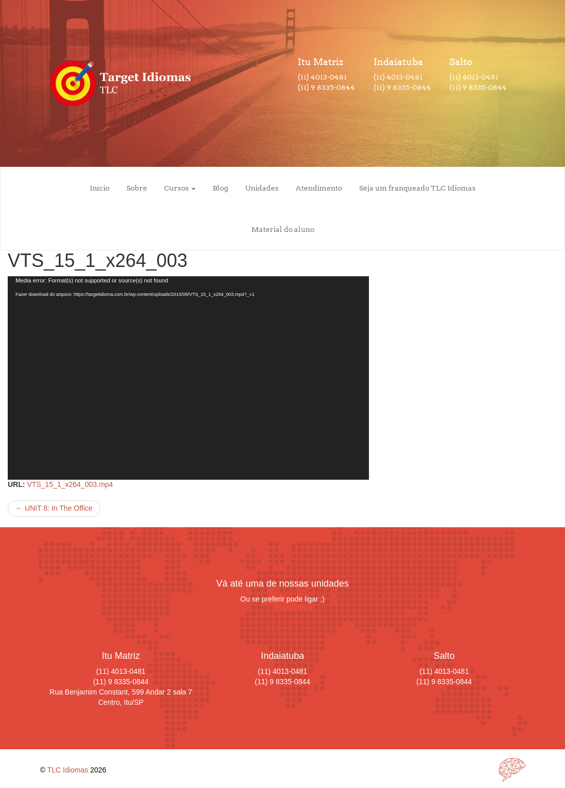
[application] (188, 378)
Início (99, 188)
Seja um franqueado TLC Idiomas (417, 188)
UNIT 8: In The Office (53, 508)
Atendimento (319, 188)
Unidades (262, 188)
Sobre (136, 188)
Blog (220, 188)
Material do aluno (282, 229)
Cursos (180, 188)
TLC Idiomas (67, 770)
